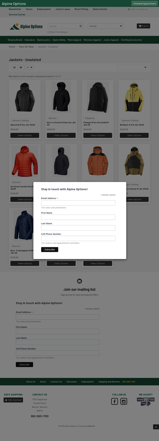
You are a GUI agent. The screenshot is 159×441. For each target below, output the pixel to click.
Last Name (46, 223)
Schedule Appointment (145, 3)
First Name (46, 213)
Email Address (49, 198)
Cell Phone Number (51, 234)
